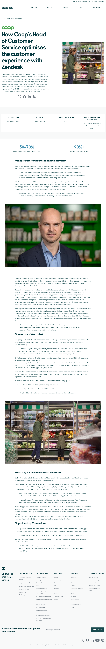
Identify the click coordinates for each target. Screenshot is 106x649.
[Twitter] (82, 640)
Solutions (65, 7)
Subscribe (97, 630)
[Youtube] (97, 640)
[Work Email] (68, 629)
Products (34, 7)
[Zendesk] (3, 572)
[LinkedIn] (92, 640)
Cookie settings (31, 645)
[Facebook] (87, 640)
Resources (96, 7)
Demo (81, 7)
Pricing (49, 7)
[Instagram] (102, 640)
